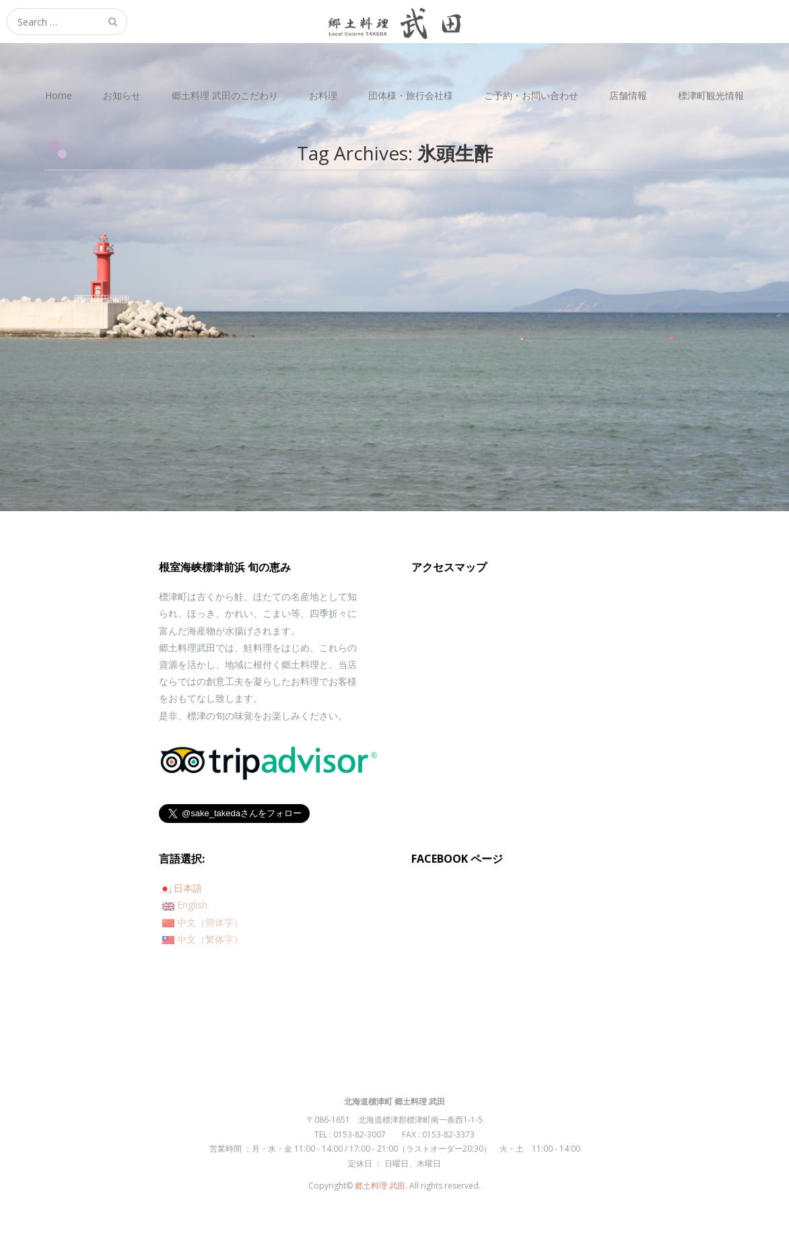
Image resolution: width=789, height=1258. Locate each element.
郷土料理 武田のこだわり (225, 95)
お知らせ (122, 95)
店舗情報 (628, 95)
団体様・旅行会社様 (410, 95)
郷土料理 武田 (380, 1185)
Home (58, 95)
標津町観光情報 (711, 95)
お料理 (323, 95)
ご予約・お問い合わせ (531, 95)
